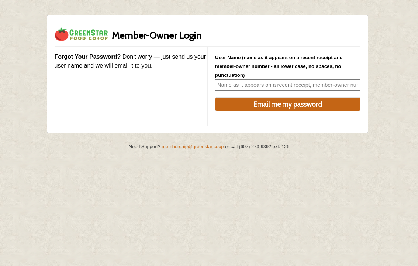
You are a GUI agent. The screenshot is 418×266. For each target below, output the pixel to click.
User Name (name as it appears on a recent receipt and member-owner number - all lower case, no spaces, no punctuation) (279, 66)
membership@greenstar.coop (193, 146)
